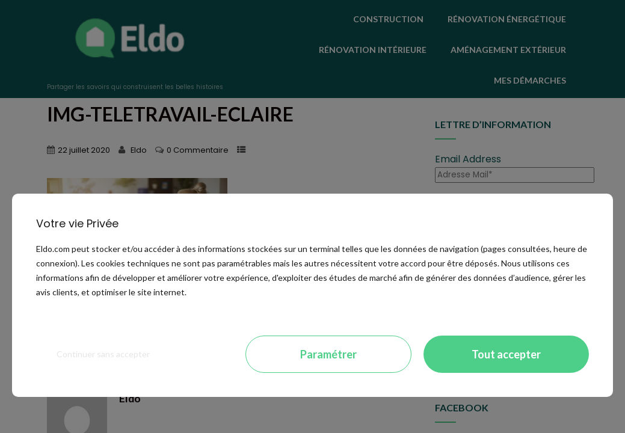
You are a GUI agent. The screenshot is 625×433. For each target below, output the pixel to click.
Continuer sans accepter (103, 354)
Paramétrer (328, 354)
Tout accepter (506, 354)
